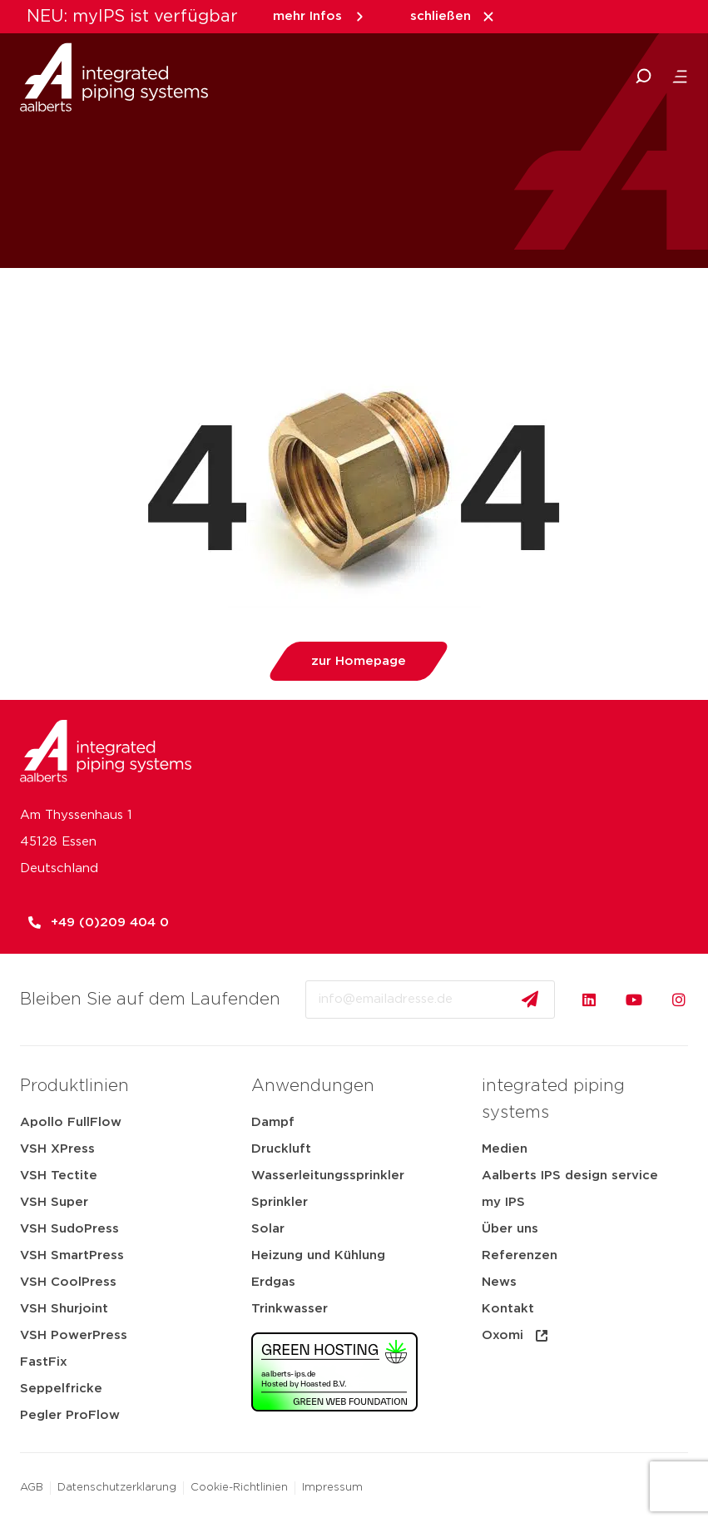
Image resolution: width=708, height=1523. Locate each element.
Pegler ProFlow (70, 1415)
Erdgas (273, 1282)
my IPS (503, 1202)
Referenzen (519, 1255)
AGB (31, 1487)
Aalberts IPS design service (570, 1175)
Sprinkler (279, 1202)
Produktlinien (74, 1086)
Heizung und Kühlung (318, 1255)
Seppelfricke (61, 1388)
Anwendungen (312, 1086)
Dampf (273, 1122)
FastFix (43, 1362)
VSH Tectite (58, 1175)
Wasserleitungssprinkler (327, 1175)
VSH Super (54, 1202)
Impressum (332, 1487)
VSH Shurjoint (64, 1308)
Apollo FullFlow (70, 1122)
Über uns (510, 1229)
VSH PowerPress (73, 1335)
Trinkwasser (289, 1308)
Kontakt (508, 1308)
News (499, 1282)
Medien (504, 1149)
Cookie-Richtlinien (239, 1487)
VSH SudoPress (69, 1229)
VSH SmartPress (72, 1255)
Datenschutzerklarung (116, 1487)
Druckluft (281, 1149)
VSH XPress (57, 1149)
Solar (268, 1229)
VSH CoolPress (68, 1282)
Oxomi (516, 1335)
